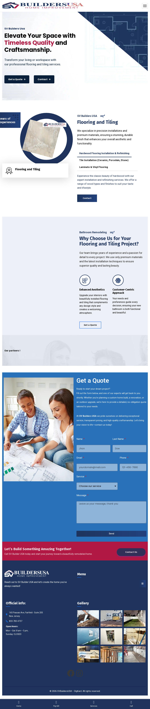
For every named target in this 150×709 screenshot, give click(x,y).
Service (80, 476)
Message (81, 495)
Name (79, 439)
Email (79, 457)
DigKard (78, 691)
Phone (123, 457)
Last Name (118, 439)
